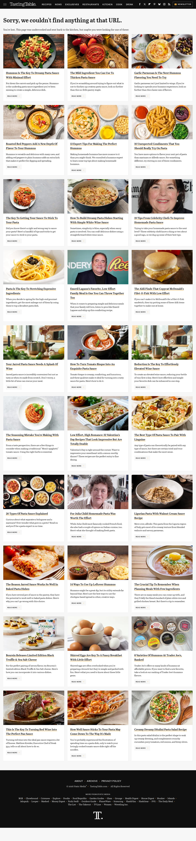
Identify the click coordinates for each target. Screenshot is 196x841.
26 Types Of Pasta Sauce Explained (31, 518)
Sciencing (118, 814)
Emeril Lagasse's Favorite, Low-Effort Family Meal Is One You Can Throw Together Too (94, 297)
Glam (109, 811)
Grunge (118, 811)
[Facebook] (139, 5)
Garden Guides (97, 811)
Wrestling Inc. (121, 818)
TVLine (97, 818)
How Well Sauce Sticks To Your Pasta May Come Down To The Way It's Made (96, 742)
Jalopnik (24, 814)
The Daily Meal (165, 814)
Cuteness (45, 811)
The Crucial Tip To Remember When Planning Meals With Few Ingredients (160, 593)
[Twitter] (144, 5)
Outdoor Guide (89, 814)
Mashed (45, 814)
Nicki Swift (73, 814)
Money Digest (58, 814)
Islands (171, 811)
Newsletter (182, 4)
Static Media (80, 799)
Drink (129, 4)
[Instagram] (164, 5)
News (58, 4)
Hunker (161, 811)
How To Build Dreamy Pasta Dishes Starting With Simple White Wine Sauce (95, 222)
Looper (34, 814)
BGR (21, 811)
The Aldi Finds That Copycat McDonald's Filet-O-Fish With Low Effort (159, 297)
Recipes (46, 4)
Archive (92, 794)
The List (72, 818)
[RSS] (169, 5)
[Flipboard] (149, 5)
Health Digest (131, 811)
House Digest (147, 811)
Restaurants (90, 4)
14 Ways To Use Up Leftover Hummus (96, 589)
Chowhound (32, 811)
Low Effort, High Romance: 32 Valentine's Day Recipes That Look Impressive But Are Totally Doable (95, 443)
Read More (12, 96)
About (79, 794)
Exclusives (72, 4)
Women (107, 818)
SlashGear (144, 814)
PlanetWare (105, 814)
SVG (153, 814)
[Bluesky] (159, 5)
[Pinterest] (154, 5)
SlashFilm (131, 814)
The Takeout (85, 818)
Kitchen (107, 4)
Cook (119, 4)
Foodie (66, 811)
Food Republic (80, 811)
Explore (56, 811)
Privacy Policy (111, 794)
